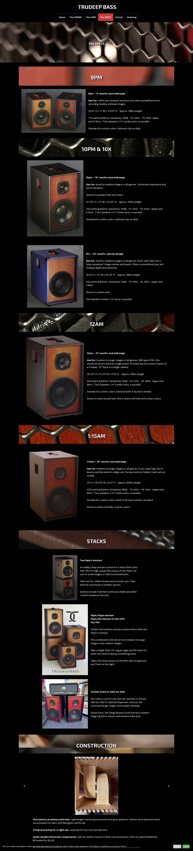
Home (62, 17)
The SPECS (105, 17)
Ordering (131, 17)
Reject (177, 846)
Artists (119, 17)
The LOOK (91, 17)
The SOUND (75, 17)
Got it (186, 846)
